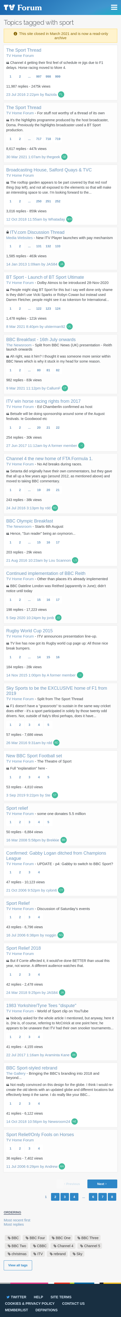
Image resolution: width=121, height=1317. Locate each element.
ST (55, 795)
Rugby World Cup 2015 (29, 630)
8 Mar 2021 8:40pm (35, 326)
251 (48, 201)
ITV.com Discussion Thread (37, 232)
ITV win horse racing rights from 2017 (43, 401)
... (29, 76)
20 (39, 427)
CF (65, 388)
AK (74, 1054)
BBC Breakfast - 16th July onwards (41, 339)
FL (61, 94)
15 (39, 542)
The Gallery (16, 1073)
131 (39, 246)
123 (48, 308)
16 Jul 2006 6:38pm (31, 935)
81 (48, 370)
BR (63, 840)
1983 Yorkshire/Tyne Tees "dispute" (41, 1005)
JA (61, 264)
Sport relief (17, 808)
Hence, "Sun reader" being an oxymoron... (42, 533)
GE (64, 156)
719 (57, 139)
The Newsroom (19, 345)
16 (48, 542)
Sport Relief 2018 (23, 948)
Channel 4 (65, 1246)
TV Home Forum (20, 55)
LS (75, 560)
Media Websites (19, 238)
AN (62, 1166)
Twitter (16, 1297)
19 (39, 490)
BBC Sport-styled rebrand (31, 1067)
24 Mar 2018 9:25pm (32, 992)
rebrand (59, 1254)
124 (57, 308)
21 (48, 427)
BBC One (63, 1238)
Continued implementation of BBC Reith (45, 573)
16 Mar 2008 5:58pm (32, 840)
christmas (19, 1254)
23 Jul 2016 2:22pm (31, 94)
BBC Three (90, 1238)
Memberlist (16, 1310)
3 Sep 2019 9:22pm (28, 795)
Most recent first (17, 1220)
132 (48, 246)
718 (48, 139)
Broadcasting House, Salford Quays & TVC (49, 169)
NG (61, 935)
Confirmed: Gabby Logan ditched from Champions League (56, 856)
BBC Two (19, 1246)
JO (58, 617)
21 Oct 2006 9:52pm (31, 890)
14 (39, 657)
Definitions (47, 1310)
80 (39, 370)
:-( (81, 445)
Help (38, 1297)
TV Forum (22, 7)
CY (61, 890)
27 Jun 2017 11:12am (41, 445)
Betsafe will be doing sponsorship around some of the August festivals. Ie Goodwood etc (55, 416)
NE (74, 1121)
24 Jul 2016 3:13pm (28, 508)
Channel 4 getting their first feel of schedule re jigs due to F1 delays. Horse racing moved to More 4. (54, 65)
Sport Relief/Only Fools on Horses (40, 1134)
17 (58, 542)
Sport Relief (18, 903)
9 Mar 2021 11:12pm (33, 388)
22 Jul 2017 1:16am (37, 1055)
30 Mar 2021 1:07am (33, 157)
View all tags (18, 1265)
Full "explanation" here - (28, 768)
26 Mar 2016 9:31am (29, 743)
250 (39, 201)
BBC (15, 1238)
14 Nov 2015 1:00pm (41, 675)
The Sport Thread (23, 50)
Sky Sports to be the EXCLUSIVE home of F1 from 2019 (56, 691)
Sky (79, 1254)
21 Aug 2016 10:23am (38, 560)
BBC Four (37, 1238)
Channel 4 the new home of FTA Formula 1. (49, 458)
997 (39, 76)
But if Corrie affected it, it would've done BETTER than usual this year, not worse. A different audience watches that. (58, 963)
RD (55, 508)
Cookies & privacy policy (30, 1304)
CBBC (42, 1246)
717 (39, 139)
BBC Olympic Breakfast (29, 521)
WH (69, 219)
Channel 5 (92, 1246)
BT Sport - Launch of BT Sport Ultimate (45, 277)
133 (57, 246)
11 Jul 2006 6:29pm (32, 1166)
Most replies (14, 1224)
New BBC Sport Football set (34, 755)
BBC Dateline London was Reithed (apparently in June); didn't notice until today (56, 588)
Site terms (61, 1297)
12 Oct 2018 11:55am (35, 219)
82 (58, 370)
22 (58, 427)
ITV (40, 1254)
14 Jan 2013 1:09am (31, 264)
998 (48, 76)
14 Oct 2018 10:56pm (38, 1121)
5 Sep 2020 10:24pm (30, 618)
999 (57, 76)
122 (39, 308)
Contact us (73, 1304)
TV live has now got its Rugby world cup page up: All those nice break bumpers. (57, 645)
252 (57, 201)
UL (69, 326)
